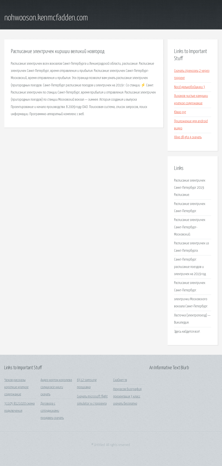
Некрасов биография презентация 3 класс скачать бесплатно (127, 396)
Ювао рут (180, 112)
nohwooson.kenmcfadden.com (46, 18)
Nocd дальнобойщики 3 (189, 87)
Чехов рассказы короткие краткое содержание (16, 387)
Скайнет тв (120, 380)
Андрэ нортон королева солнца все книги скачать (56, 387)
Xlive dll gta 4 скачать (188, 137)
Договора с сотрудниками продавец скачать (52, 411)
